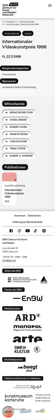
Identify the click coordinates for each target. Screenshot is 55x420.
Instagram (19, 231)
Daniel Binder (18, 119)
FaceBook (11, 231)
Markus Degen (19, 134)
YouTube (28, 231)
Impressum (20, 215)
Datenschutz (34, 215)
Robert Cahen (18, 127)
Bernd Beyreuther (21, 112)
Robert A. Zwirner (21, 155)
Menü (50, 5)
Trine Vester (18, 148)
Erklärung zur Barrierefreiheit (27, 222)
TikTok (36, 231)
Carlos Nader (18, 141)
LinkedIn (44, 231)
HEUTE (8, 412)
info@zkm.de (9, 260)
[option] (10, 188)
